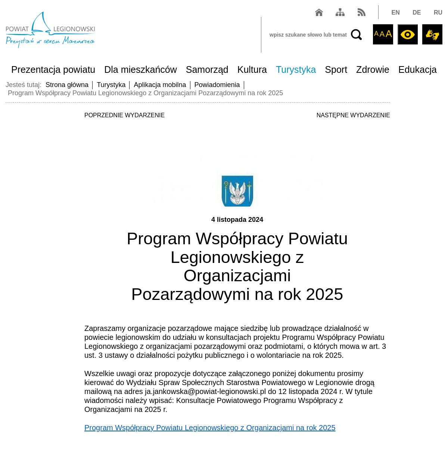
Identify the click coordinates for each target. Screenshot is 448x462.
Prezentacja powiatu (53, 69)
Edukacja (417, 69)
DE (417, 12)
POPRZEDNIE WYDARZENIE (124, 115)
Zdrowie (372, 69)
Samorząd (207, 69)
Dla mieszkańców (140, 69)
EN (396, 12)
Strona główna (67, 85)
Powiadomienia (217, 85)
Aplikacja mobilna (160, 85)
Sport (336, 69)
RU (438, 12)
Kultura (252, 69)
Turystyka (296, 69)
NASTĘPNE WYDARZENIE (353, 115)
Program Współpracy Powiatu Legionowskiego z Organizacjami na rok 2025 (210, 428)
